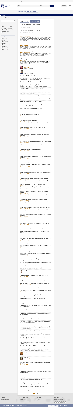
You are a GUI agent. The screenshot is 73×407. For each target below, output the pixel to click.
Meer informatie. (23, 405)
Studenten (11, 1)
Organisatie (39, 399)
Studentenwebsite (4, 17)
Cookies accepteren (53, 405)
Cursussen (8, 41)
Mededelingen (8, 44)
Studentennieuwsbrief (58, 399)
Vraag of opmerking (22, 399)
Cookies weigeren (64, 405)
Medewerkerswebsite (8, 30)
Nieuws (8, 46)
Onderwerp (8, 48)
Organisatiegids (23, 1)
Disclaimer (21, 403)
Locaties (8, 43)
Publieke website (8, 26)
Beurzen (8, 40)
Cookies (20, 401)
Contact (2, 401)
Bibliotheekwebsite (8, 33)
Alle (41, 5)
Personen (8, 49)
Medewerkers (16, 1)
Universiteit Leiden (4, 1)
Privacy (38, 401)
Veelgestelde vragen (5, 399)
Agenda (8, 38)
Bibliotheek (30, 1)
